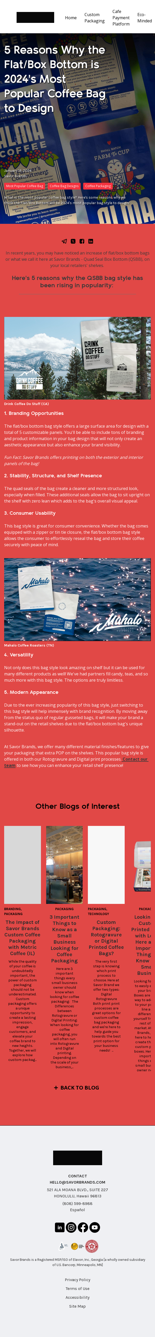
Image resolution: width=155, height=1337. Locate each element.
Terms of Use (77, 1288)
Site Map (77, 1306)
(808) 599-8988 (77, 1203)
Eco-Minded (144, 18)
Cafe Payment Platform (121, 18)
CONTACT (77, 1175)
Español (77, 1209)
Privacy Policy (77, 1279)
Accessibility (77, 1297)
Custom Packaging (94, 18)
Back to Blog (79, 1087)
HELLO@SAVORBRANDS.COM (77, 1182)
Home (71, 18)
